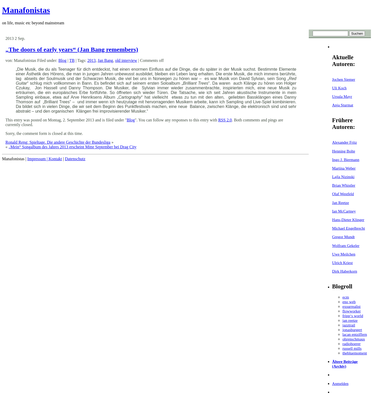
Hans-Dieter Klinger (348, 219)
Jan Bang (105, 60)
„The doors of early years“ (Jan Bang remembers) (71, 49)
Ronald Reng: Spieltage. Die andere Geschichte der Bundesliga (57, 142)
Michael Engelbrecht (348, 228)
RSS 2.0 (225, 120)
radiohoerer (351, 343)
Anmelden (340, 383)
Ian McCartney (344, 211)
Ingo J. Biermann (345, 159)
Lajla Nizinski (343, 176)
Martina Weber (344, 168)
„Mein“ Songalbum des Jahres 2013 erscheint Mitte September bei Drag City (73, 147)
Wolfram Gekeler (345, 245)
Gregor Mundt (343, 237)
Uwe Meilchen (343, 254)
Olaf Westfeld (343, 194)
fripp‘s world (352, 315)
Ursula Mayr (342, 96)
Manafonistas (26, 10)
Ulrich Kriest (342, 262)
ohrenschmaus (353, 339)
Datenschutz (75, 159)
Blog (62, 60)
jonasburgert (352, 329)
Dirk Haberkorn (344, 271)
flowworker (351, 311)
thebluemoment (354, 353)
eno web (349, 302)
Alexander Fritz (344, 142)
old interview (126, 60)
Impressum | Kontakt (44, 159)
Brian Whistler (343, 185)
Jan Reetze (340, 202)
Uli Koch (339, 88)
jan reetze (350, 320)
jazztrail (348, 325)
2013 (91, 60)
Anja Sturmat (342, 105)
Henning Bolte (343, 151)
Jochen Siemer (343, 79)
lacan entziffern (354, 334)
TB (71, 60)
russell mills (352, 348)
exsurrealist (351, 306)
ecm (345, 297)
